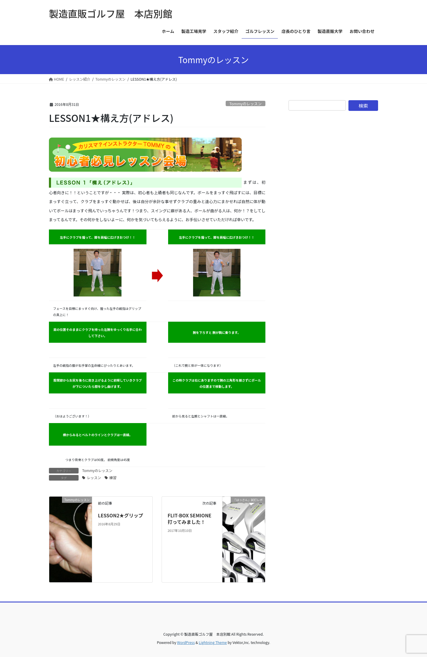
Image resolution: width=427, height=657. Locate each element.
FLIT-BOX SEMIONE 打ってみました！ (192, 518)
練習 (113, 477)
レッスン (94, 477)
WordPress (186, 642)
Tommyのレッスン (245, 103)
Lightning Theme (213, 642)
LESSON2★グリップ (120, 515)
